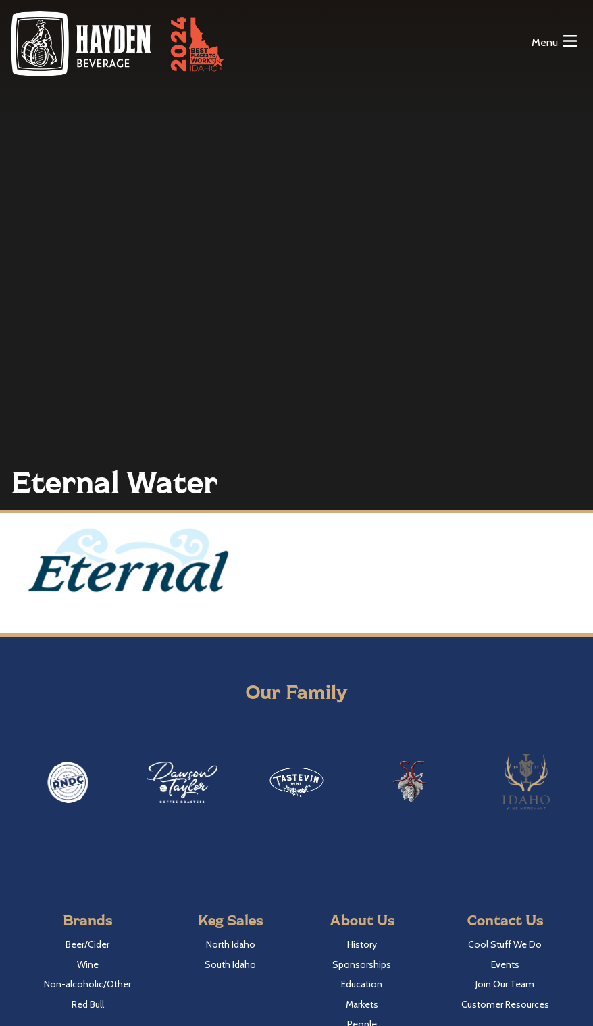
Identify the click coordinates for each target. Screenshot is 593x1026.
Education (361, 984)
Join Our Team (504, 984)
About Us (362, 919)
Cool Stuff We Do (505, 944)
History (362, 944)
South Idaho (230, 964)
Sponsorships (361, 964)
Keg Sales (230, 919)
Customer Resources (505, 1004)
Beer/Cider (87, 944)
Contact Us (505, 919)
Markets (362, 1004)
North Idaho (230, 944)
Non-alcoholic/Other (87, 984)
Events (505, 964)
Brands (87, 919)
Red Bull (88, 1004)
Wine (88, 964)
